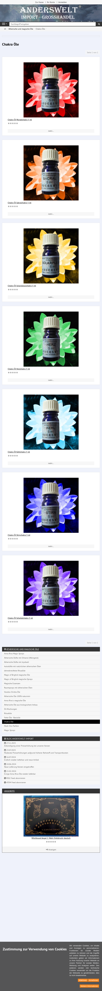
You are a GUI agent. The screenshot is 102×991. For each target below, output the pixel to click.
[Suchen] (99, 24)
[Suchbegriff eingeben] (52, 24)
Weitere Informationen (89, 986)
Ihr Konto (51, 2)
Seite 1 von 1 (92, 52)
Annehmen (93, 980)
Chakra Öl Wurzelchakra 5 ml (20, 120)
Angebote (9, 791)
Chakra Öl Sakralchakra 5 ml (19, 203)
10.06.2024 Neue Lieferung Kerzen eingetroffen (19, 765)
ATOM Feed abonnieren (15, 782)
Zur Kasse (39, 2)
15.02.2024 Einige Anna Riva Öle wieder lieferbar (20, 772)
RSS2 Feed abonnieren (14, 778)
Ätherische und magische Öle (22, 649)
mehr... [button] (51, 131)
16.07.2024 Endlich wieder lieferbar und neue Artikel (21, 758)
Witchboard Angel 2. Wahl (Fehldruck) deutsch (51, 838)
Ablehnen (83, 980)
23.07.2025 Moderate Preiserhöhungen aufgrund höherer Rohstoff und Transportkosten (36, 751)
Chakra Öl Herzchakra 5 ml (19, 369)
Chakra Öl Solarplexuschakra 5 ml (22, 286)
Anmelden (62, 2)
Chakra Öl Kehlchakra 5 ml (19, 452)
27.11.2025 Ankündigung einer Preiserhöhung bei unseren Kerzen (27, 744)
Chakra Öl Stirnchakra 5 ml (19, 535)
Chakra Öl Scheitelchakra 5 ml (20, 618)
